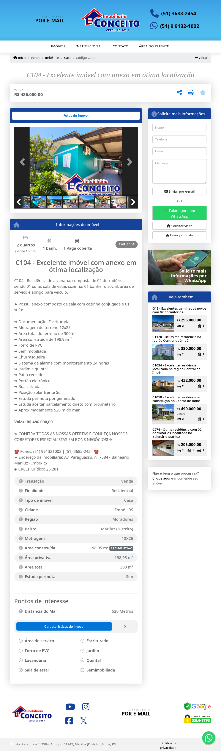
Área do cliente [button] (154, 46)
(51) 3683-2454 (178, 13)
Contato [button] (121, 46)
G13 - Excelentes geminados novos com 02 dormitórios (179, 310)
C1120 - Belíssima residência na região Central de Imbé (176, 339)
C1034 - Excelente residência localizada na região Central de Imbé (176, 368)
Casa (67, 57)
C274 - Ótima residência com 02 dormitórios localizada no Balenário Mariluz (177, 433)
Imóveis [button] (58, 46)
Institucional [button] (89, 46)
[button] (23, 162)
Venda (36, 57)
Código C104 (85, 57)
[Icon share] (70, 707)
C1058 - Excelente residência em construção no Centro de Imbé (177, 399)
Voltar (201, 57)
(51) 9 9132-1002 (179, 26)
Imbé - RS (52, 57)
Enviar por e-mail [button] (179, 191)
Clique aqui (161, 478)
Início (19, 57)
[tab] (28, 116)
